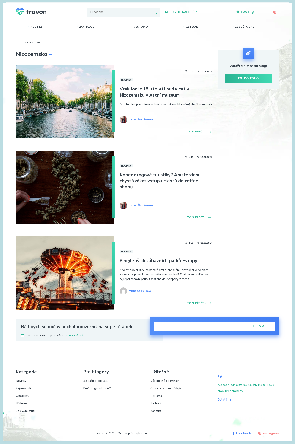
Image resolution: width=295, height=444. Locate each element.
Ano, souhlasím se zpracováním (52, 335)
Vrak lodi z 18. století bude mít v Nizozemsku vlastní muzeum (154, 92)
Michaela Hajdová (140, 291)
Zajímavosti (94, 27)
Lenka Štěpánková (141, 119)
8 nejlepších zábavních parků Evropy (158, 261)
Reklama (156, 396)
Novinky (42, 27)
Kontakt (155, 411)
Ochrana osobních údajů (165, 388)
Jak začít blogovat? (95, 381)
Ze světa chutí (251, 27)
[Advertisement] (248, 124)
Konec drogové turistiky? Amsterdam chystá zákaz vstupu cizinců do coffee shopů (159, 181)
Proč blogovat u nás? (97, 388)
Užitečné (197, 27)
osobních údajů (74, 335)
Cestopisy (146, 27)
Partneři (155, 403)
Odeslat (262, 326)
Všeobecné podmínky (164, 381)
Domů (17, 41)
